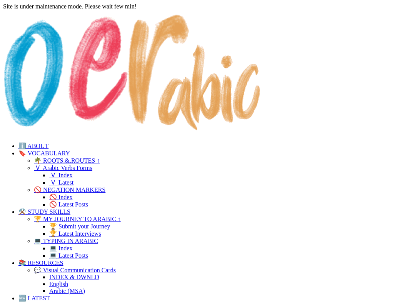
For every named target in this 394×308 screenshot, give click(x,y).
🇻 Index (60, 175)
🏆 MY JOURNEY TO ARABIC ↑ (77, 219)
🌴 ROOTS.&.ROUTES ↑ (67, 160)
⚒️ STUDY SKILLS (44, 211)
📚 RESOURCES (40, 263)
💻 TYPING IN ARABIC (66, 241)
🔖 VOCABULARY (44, 153)
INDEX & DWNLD (74, 277)
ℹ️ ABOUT (33, 146)
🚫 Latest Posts (68, 204)
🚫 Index (60, 197)
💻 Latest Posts (68, 255)
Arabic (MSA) (67, 291)
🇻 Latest (61, 182)
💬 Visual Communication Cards (75, 270)
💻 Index (60, 248)
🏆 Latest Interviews (75, 233)
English (58, 284)
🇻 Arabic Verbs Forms (63, 168)
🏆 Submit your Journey (79, 226)
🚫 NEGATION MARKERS (69, 189)
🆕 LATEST (34, 298)
